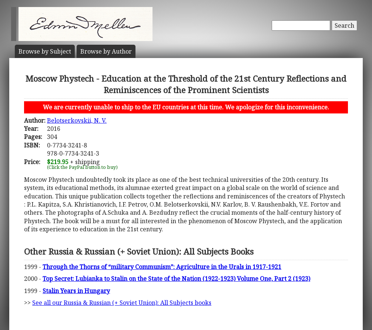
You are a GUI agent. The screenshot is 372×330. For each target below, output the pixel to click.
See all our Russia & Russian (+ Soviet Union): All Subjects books (121, 303)
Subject (45, 51)
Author (106, 51)
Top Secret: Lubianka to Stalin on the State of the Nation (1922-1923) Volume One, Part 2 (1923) (176, 279)
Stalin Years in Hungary (76, 291)
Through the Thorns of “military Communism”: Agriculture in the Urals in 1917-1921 (162, 267)
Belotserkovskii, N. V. (77, 120)
